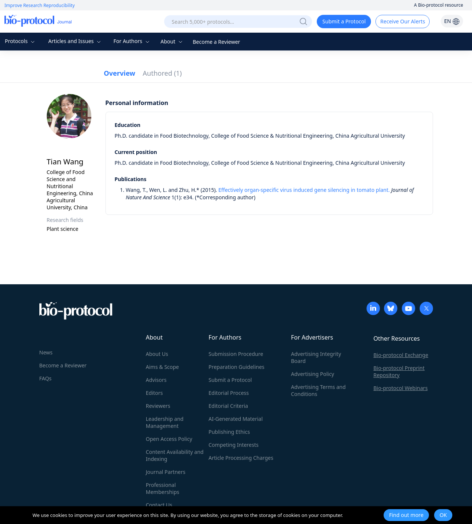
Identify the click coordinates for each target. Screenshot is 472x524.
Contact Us (159, 504)
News (46, 352)
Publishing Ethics (229, 431)
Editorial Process (229, 392)
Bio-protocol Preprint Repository (399, 371)
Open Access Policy (169, 438)
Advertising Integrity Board (316, 357)
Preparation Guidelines (237, 366)
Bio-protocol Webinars (401, 388)
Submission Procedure (236, 353)
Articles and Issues (75, 41)
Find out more (406, 514)
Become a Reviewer (216, 41)
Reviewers (158, 405)
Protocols (20, 41)
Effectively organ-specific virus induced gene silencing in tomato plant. (304, 189)
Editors (154, 392)
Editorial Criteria (228, 405)
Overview (120, 73)
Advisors (156, 379)
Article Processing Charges (241, 457)
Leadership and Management (165, 422)
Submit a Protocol (344, 21)
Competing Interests (234, 444)
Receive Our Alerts (402, 21)
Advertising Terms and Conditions (318, 390)
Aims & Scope (162, 366)
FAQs (45, 378)
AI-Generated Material (236, 418)
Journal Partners (166, 471)
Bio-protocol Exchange (401, 354)
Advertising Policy (312, 373)
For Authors (132, 41)
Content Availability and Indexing (175, 455)
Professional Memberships (162, 488)
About (172, 41)
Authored (162, 73)
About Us (157, 353)
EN (452, 20)
